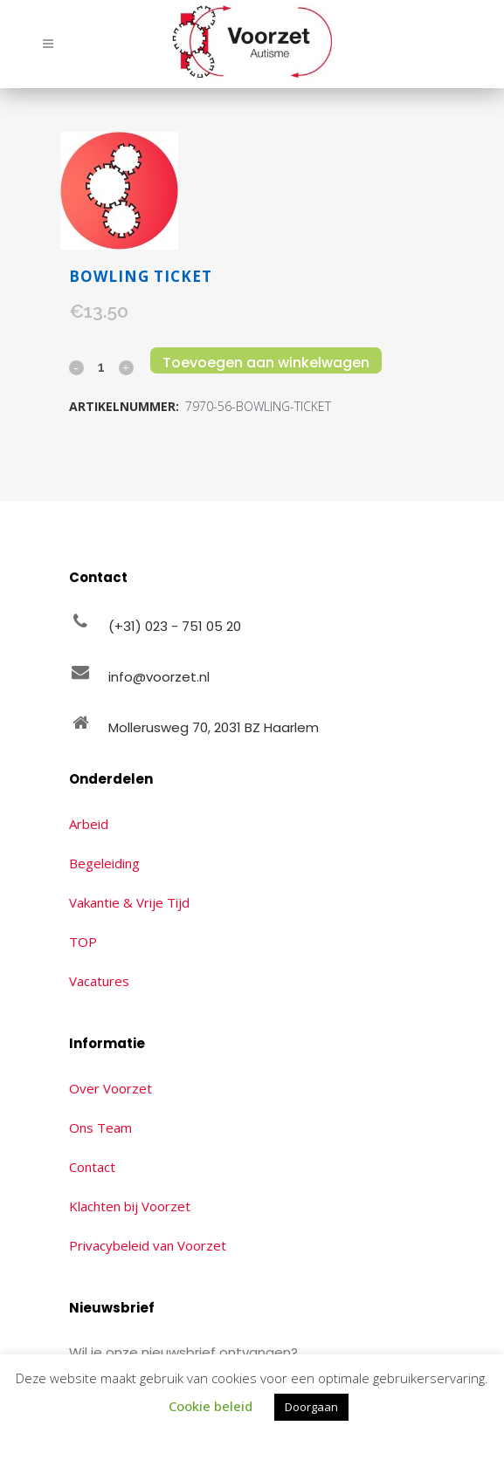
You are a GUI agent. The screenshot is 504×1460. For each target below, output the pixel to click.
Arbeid (88, 824)
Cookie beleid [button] (210, 1406)
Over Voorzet (110, 1088)
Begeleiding (104, 863)
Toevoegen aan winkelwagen (265, 363)
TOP (83, 941)
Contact (92, 1167)
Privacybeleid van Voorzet (147, 1245)
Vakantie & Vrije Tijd (129, 902)
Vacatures (99, 981)
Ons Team (100, 1127)
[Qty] (101, 366)
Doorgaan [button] (311, 1407)
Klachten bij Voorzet (129, 1206)
